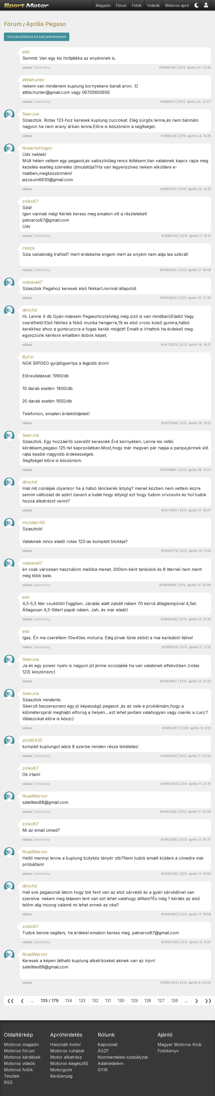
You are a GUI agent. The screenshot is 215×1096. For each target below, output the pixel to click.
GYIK (103, 1069)
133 (82, 1000)
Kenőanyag (61, 1076)
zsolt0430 (32, 740)
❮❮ (10, 1000)
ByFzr (28, 356)
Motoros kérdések (22, 1057)
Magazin (103, 5)
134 (68, 1000)
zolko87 (30, 201)
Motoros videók (19, 1063)
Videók (153, 5)
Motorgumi (61, 1069)
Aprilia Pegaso (46, 24)
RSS (8, 1082)
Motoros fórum (19, 1050)
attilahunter (33, 79)
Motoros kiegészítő (69, 1063)
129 (134, 1000)
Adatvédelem (110, 1063)
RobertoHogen (37, 148)
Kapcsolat (107, 1044)
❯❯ (208, 1000)
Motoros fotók (18, 1069)
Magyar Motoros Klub (180, 1044)
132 (95, 1000)
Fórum (121, 5)
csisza (28, 248)
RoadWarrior (35, 796)
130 (121, 1000)
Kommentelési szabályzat (123, 1057)
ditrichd (29, 310)
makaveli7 (32, 282)
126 (174, 1000)
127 (161, 1000)
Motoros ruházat (67, 1050)
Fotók (137, 5)
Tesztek (11, 1076)
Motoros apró (177, 5)
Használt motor (65, 1044)
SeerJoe (30, 113)
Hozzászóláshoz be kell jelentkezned (36, 37)
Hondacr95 (33, 522)
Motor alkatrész (66, 1057)
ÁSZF (103, 1050)
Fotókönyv (168, 1050)
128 (147, 1000)
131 (108, 1000)
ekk (25, 51)
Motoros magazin (21, 1044)
